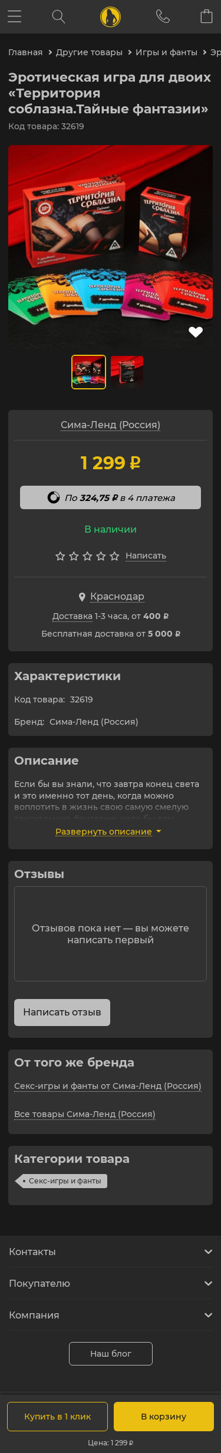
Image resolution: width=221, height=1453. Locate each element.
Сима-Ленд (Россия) (110, 424)
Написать (146, 555)
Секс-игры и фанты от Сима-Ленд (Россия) (108, 1086)
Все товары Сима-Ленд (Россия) (85, 1114)
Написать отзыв (62, 1012)
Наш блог (110, 1353)
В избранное (196, 332)
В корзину (163, 1416)
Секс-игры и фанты (65, 1180)
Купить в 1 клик (57, 1416)
